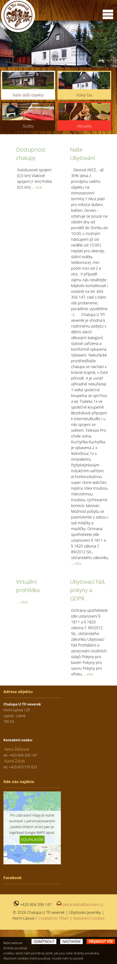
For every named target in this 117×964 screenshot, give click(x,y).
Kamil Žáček (14, 795)
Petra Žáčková (16, 783)
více (39, 221)
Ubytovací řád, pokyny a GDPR (88, 624)
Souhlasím (32, 873)
